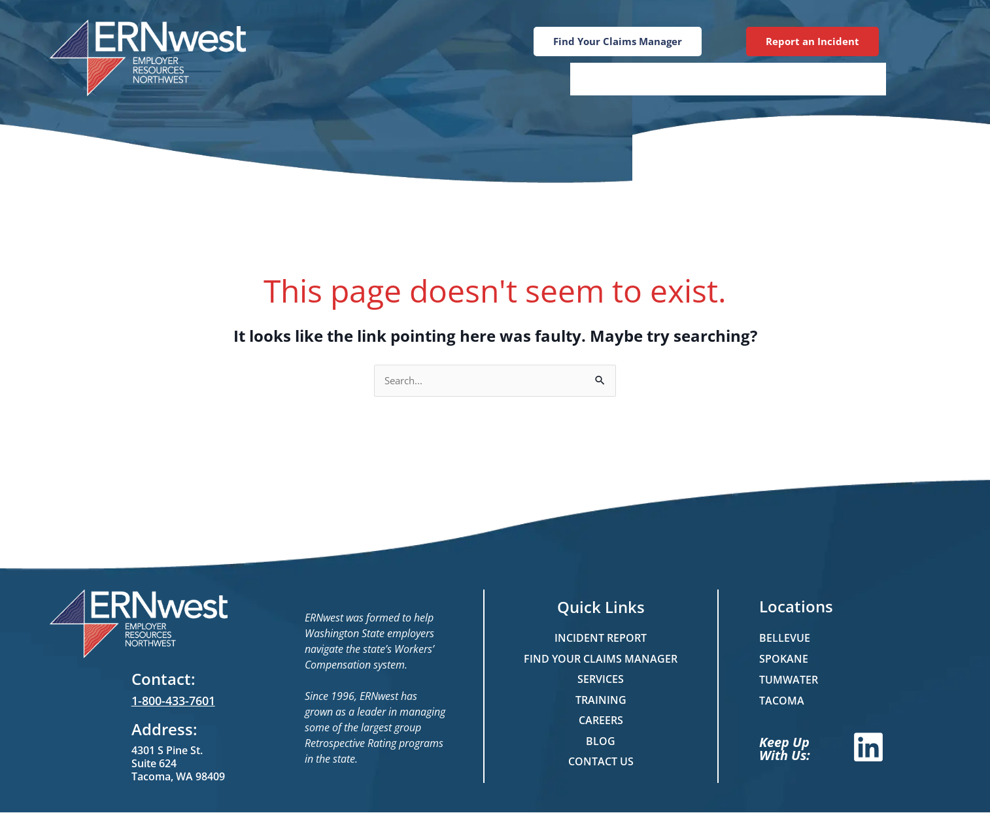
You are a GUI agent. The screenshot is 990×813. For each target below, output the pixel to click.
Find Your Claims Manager (600, 659)
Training (688, 79)
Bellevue (784, 638)
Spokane (783, 659)
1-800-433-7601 (173, 701)
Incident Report (601, 638)
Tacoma (781, 701)
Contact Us (835, 79)
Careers (601, 722)
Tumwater (788, 680)
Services (609, 79)
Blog (758, 79)
